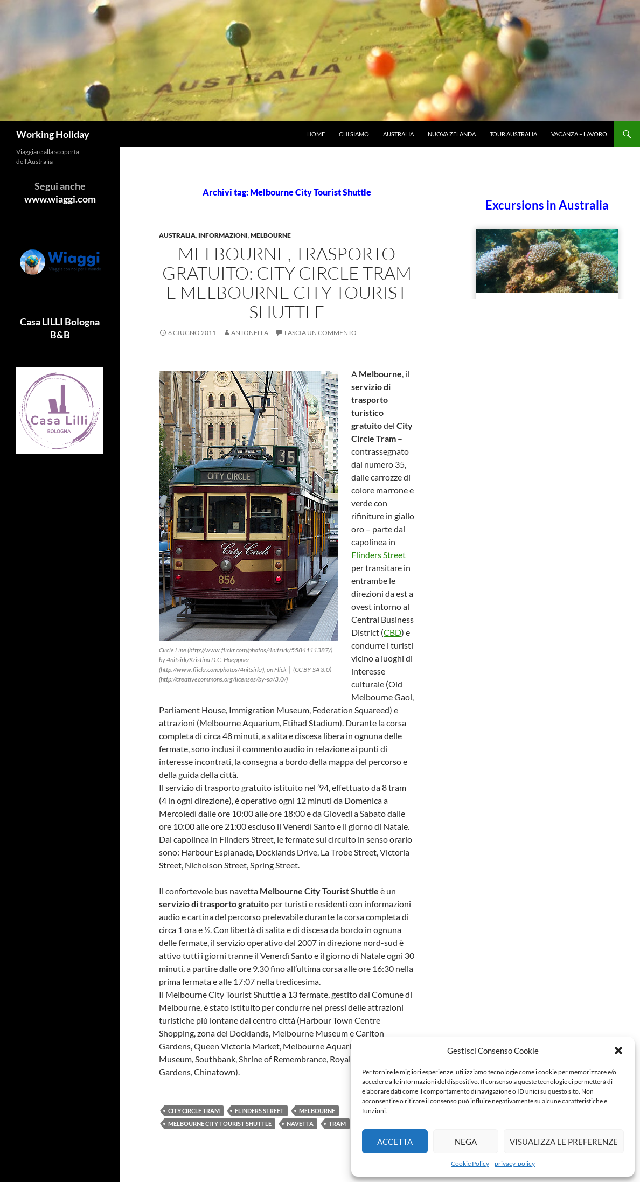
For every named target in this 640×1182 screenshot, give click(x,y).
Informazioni (223, 235)
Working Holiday (52, 134)
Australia (398, 133)
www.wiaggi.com (60, 199)
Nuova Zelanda (452, 133)
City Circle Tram (194, 1110)
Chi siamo (354, 133)
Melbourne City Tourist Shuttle (220, 1123)
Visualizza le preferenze (564, 1141)
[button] (618, 1050)
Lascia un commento (320, 333)
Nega (466, 1141)
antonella (249, 333)
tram (337, 1123)
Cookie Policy (470, 1163)
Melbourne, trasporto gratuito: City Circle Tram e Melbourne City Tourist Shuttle (287, 282)
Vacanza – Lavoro (579, 133)
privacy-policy (515, 1163)
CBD (392, 632)
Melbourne (271, 235)
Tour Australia (513, 133)
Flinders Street (378, 555)
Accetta (395, 1141)
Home (316, 133)
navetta (300, 1123)
